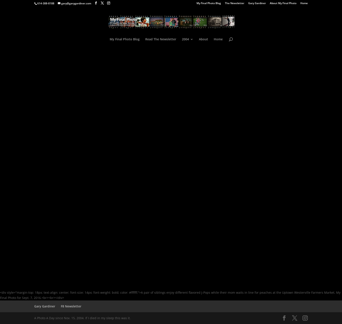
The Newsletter (234, 3)
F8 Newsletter (71, 306)
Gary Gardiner (257, 3)
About (203, 39)
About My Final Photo (283, 3)
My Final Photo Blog (209, 3)
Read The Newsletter (160, 39)
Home (304, 3)
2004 (185, 39)
